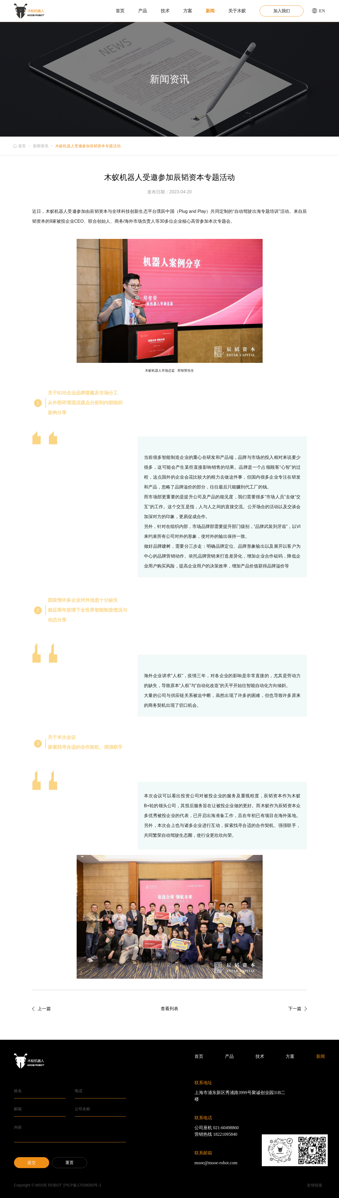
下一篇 (294, 1008)
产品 (142, 11)
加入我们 (281, 11)
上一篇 (44, 1008)
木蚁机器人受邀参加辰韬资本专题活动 (88, 146)
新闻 (210, 11)
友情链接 (314, 1185)
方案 (187, 11)
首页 (120, 11)
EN (318, 10)
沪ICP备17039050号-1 (82, 1185)
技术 (165, 11)
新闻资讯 (40, 146)
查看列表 (169, 1008)
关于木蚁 (237, 11)
